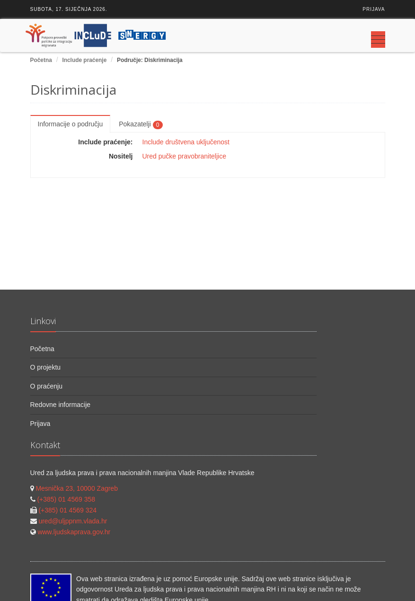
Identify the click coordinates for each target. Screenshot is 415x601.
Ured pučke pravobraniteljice (184, 156)
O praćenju (46, 386)
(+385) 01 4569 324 (67, 510)
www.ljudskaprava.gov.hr (73, 532)
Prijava (373, 9)
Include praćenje (84, 60)
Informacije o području (70, 124)
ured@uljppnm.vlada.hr (72, 521)
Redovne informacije (60, 404)
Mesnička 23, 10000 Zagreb (76, 488)
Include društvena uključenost (186, 142)
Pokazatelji (140, 124)
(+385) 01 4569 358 (66, 499)
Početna (41, 60)
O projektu (45, 367)
